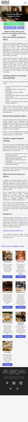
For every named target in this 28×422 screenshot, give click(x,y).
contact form (23, 220)
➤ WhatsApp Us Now (14, 24)
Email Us (21, 27)
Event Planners (13, 372)
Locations (11, 373)
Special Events (12, 371)
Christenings (5, 372)
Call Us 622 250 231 (10, 27)
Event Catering (22, 372)
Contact (17, 373)
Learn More (7, 276)
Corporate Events (14, 370)
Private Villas (21, 371)
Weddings (6, 370)
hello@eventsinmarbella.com (13, 231)
